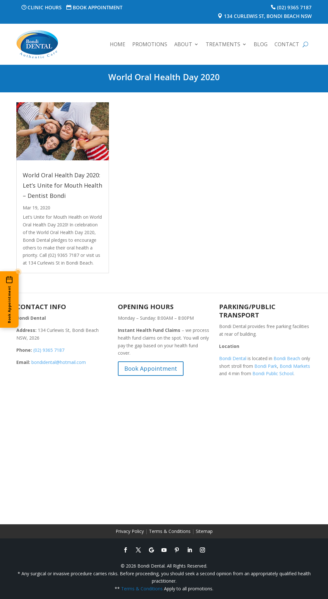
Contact (287, 44)
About (183, 44)
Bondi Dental (232, 358)
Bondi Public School (272, 373)
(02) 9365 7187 (294, 7)
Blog (260, 44)
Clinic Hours (45, 7)
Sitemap (204, 531)
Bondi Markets (295, 366)
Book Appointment (97, 7)
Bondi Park (265, 366)
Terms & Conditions (170, 531)
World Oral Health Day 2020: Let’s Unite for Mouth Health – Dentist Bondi (62, 185)
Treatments (223, 44)
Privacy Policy (130, 531)
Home (117, 44)
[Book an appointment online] (9, 299)
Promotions (149, 44)
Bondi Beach (287, 358)
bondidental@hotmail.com (58, 362)
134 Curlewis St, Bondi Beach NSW (268, 16)
